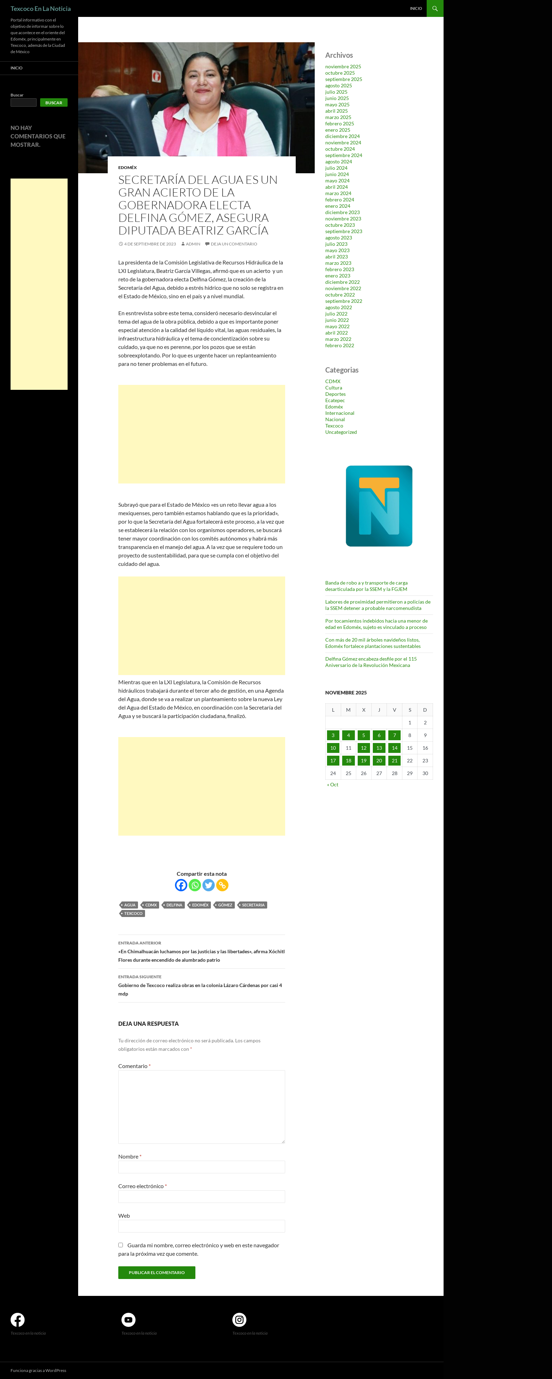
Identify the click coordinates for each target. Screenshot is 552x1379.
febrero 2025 (339, 123)
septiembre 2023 (343, 231)
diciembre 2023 (342, 212)
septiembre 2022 (343, 301)
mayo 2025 (337, 104)
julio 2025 (336, 92)
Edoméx (127, 167)
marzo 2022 (338, 339)
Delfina (174, 905)
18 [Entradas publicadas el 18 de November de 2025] (348, 760)
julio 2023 (336, 244)
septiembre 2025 (343, 79)
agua (130, 905)
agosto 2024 (338, 161)
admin (193, 244)
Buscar (17, 95)
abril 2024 (336, 187)
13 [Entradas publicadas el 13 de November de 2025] (379, 748)
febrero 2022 (339, 345)
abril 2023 (336, 257)
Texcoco (133, 913)
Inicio (416, 8)
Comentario (134, 1065)
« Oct (332, 784)
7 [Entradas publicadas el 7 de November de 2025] (394, 735)
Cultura (333, 388)
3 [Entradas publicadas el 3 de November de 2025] (333, 735)
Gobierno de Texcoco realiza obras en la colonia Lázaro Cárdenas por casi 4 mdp (201, 985)
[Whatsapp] (195, 885)
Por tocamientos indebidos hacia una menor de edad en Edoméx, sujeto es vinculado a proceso (376, 624)
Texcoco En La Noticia (41, 8)
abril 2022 (336, 333)
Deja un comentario (234, 244)
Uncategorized (341, 432)
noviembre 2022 (343, 288)
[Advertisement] (201, 434)
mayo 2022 (337, 326)
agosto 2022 (338, 307)
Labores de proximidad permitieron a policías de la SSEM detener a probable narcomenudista (378, 605)
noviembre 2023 (343, 218)
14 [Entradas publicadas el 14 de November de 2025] (394, 748)
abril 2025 (336, 111)
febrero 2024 (339, 199)
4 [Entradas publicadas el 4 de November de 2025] (348, 735)
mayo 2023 (337, 250)
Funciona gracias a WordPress (38, 1370)
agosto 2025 (338, 85)
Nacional (335, 419)
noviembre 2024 (343, 142)
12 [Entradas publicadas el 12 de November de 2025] (363, 748)
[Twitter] (208, 885)
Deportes (335, 394)
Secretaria (253, 905)
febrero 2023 (339, 269)
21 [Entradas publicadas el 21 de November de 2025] (394, 760)
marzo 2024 (338, 193)
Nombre (130, 1156)
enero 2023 (337, 276)
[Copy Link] (222, 885)
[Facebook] (181, 885)
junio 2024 (337, 174)
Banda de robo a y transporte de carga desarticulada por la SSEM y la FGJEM (366, 586)
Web (124, 1215)
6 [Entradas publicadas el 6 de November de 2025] (379, 735)
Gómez (225, 905)
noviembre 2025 (343, 66)
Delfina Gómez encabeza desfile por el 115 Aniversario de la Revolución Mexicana (371, 662)
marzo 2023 (338, 263)
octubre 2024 (340, 149)
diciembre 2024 (342, 136)
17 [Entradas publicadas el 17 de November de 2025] (333, 760)
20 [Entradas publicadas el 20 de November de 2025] (379, 760)
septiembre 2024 (343, 155)
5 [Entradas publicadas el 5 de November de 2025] (363, 735)
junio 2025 (337, 98)
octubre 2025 (340, 73)
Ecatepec (335, 400)
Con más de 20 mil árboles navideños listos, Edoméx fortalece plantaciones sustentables (373, 643)
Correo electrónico (142, 1186)
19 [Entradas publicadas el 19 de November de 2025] (363, 760)
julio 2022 (336, 314)
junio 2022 (337, 320)
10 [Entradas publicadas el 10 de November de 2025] (333, 748)
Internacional (340, 413)
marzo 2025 (338, 117)
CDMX (151, 905)
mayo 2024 (337, 180)
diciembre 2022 (342, 282)
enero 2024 (337, 206)
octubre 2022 (340, 295)
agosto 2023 (338, 238)
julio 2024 (336, 168)
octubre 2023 (340, 225)
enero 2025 (337, 130)
